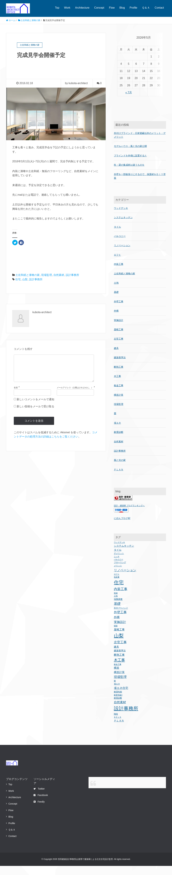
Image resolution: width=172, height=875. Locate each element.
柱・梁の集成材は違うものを (129, 174)
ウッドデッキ (121, 217)
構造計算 (118, 404)
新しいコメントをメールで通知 (35, 404)
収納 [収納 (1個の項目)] (116, 602)
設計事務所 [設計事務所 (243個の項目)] (126, 717)
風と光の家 (120, 469)
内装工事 (118, 273)
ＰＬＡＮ (118, 478)
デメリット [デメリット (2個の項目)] (119, 562)
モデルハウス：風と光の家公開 (130, 155)
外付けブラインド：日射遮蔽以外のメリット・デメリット (140, 144)
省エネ (117, 432)
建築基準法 (120, 366)
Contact (159, 7)
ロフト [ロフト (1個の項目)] (116, 583)
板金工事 (118, 394)
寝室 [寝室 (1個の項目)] (116, 635)
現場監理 (46, 275)
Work (67, 7)
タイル (117, 236)
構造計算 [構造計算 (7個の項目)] (119, 681)
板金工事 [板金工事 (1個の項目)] (117, 673)
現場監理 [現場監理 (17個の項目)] (120, 686)
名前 (16, 393)
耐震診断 (118, 441)
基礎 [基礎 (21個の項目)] (117, 613)
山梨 (25, 279)
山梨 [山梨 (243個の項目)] (119, 644)
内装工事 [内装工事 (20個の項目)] (120, 598)
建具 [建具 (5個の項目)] (116, 655)
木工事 (117, 385)
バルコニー (120, 245)
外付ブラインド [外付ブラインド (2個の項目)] (121, 617)
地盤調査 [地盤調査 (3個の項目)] (118, 608)
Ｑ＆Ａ (146, 7)
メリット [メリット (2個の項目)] (118, 575)
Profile (133, 7)
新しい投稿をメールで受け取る (35, 411)
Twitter (39, 797)
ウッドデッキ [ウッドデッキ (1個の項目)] (119, 551)
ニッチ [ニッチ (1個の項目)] (116, 566)
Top (57, 7)
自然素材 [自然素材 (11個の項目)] (120, 711)
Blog (122, 7)
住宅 (18, 279)
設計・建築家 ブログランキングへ (129, 515)
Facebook (41, 804)
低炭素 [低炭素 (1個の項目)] (116, 586)
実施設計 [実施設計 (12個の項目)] (120, 631)
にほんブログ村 (122, 527)
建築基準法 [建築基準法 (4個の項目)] (120, 659)
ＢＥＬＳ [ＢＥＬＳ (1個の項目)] (117, 726)
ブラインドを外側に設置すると (130, 164)
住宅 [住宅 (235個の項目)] (119, 591)
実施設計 (118, 329)
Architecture (82, 7)
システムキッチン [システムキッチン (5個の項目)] (124, 554)
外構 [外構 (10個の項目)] (117, 626)
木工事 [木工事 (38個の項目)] (119, 669)
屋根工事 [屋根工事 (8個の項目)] (119, 638)
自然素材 (58, 275)
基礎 (116, 301)
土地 (116, 292)
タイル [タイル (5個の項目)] (117, 558)
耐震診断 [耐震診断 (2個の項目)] (118, 707)
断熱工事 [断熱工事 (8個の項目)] (119, 664)
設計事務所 (72, 275)
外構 (116, 320)
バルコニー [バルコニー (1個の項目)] (118, 569)
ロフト (117, 264)
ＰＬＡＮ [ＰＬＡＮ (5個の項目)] (119, 729)
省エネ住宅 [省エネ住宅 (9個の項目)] (121, 697)
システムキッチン (123, 226)
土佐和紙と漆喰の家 (27, 275)
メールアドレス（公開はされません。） (75, 393)
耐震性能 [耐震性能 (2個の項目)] (118, 701)
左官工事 (118, 348)
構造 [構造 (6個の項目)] (116, 676)
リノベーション (122, 254)
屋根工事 (118, 338)
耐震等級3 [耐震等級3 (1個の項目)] (118, 704)
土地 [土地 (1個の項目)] (116, 605)
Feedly (39, 810)
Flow (112, 7)
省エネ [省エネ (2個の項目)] (117, 693)
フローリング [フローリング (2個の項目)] (120, 571)
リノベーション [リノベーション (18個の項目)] (125, 579)
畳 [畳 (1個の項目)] (115, 690)
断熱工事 (118, 376)
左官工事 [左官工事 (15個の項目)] (120, 651)
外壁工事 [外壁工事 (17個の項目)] (120, 621)
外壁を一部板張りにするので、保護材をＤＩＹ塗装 (140, 185)
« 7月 (128, 109)
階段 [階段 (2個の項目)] (116, 723)
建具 (116, 357)
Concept (99, 7)
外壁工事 (118, 310)
